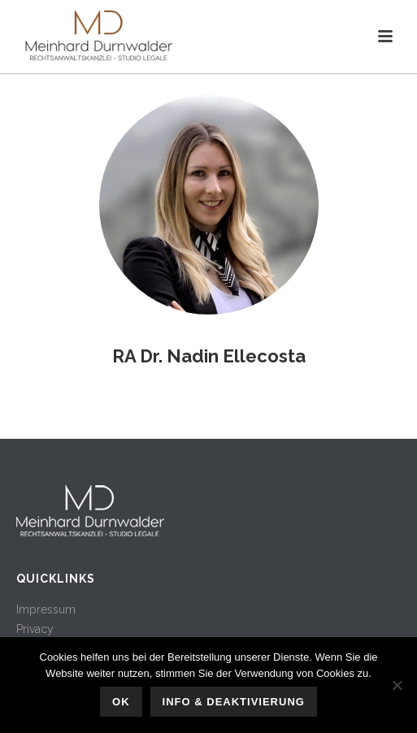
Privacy (35, 628)
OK (121, 702)
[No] (397, 685)
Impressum (46, 609)
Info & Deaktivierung (234, 702)
